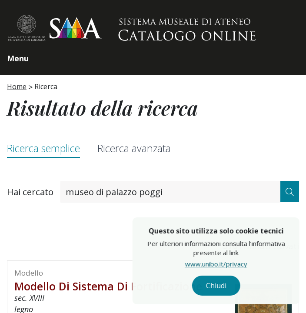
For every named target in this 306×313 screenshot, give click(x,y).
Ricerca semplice (43, 148)
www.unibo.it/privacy (234, 264)
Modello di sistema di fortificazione (108, 286)
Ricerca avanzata (134, 148)
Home (17, 86)
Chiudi (234, 285)
